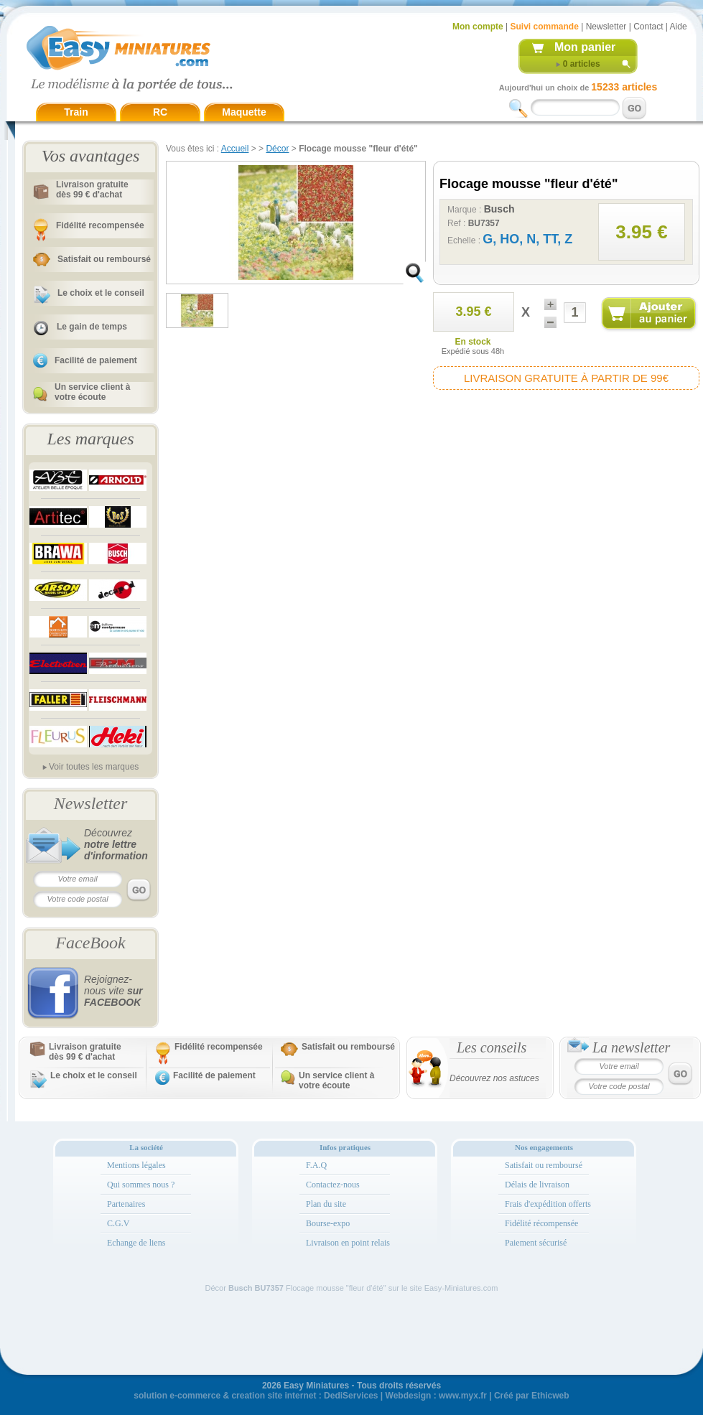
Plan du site (326, 1204)
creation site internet (273, 1396)
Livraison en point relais (348, 1243)
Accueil (235, 149)
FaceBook (90, 942)
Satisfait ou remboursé (104, 259)
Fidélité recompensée (100, 225)
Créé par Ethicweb (531, 1396)
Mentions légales (136, 1165)
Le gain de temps (92, 327)
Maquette (244, 112)
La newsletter (631, 1047)
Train (76, 112)
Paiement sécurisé (536, 1243)
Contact (648, 27)
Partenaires (126, 1204)
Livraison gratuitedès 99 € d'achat (92, 189)
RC (160, 112)
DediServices (351, 1396)
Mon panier (584, 47)
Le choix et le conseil (100, 293)
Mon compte (477, 27)
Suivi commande (544, 27)
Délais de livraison (537, 1185)
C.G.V (118, 1223)
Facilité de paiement (96, 360)
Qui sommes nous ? (140, 1185)
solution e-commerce (177, 1396)
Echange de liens (136, 1243)
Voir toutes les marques (94, 767)
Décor (277, 149)
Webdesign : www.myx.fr (436, 1396)
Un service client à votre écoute (92, 392)
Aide (678, 27)
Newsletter (606, 27)
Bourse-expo (328, 1223)
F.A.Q (316, 1165)
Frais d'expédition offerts (548, 1204)
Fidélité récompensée (541, 1223)
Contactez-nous (333, 1185)
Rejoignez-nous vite (113, 990)
